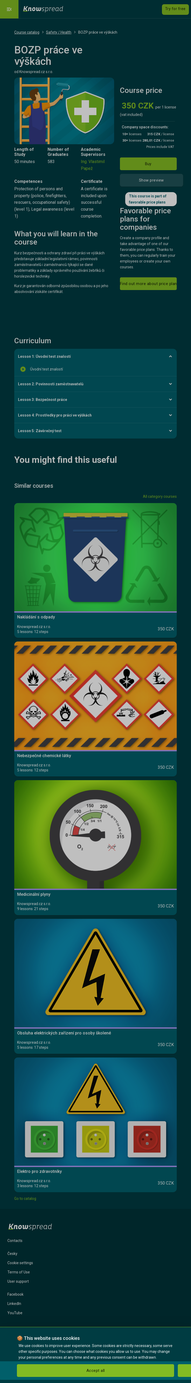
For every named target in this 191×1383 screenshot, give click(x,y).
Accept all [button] (95, 1370)
